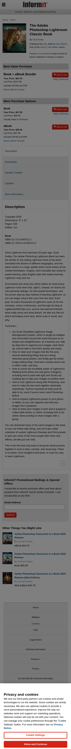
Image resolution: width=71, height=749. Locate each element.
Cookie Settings (35, 737)
